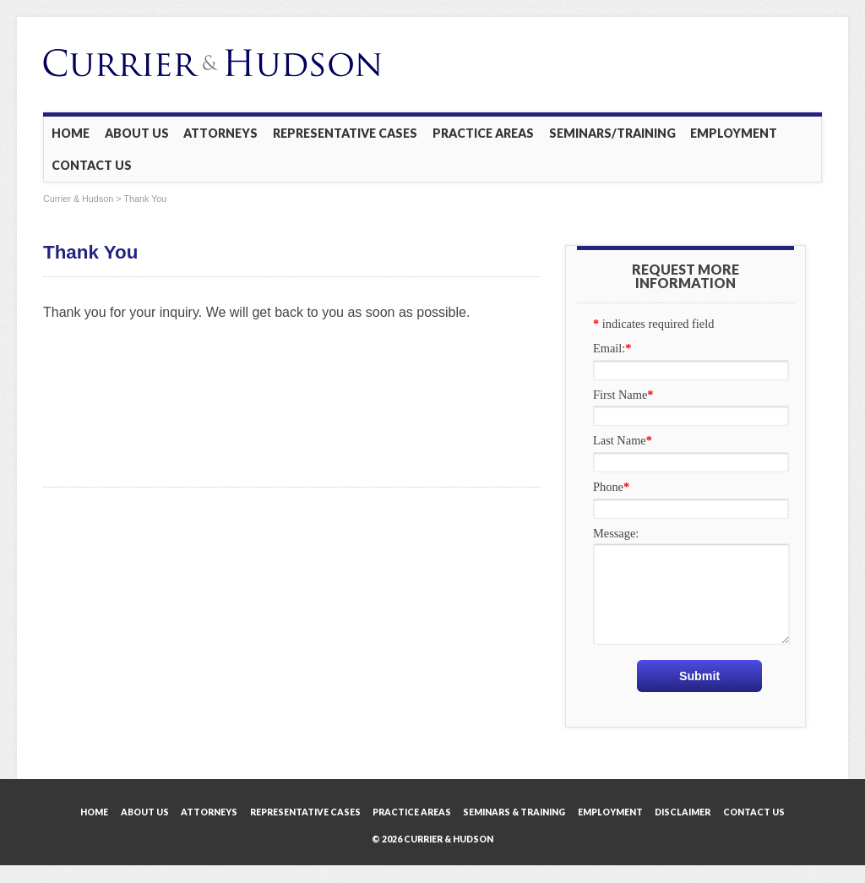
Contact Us (92, 165)
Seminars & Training (514, 812)
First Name (623, 394)
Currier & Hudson (78, 198)
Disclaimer (682, 812)
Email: (612, 348)
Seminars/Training (612, 133)
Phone (611, 486)
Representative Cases (345, 133)
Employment (733, 133)
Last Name (622, 440)
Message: (616, 533)
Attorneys (220, 133)
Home (71, 133)
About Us (137, 133)
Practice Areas (483, 133)
